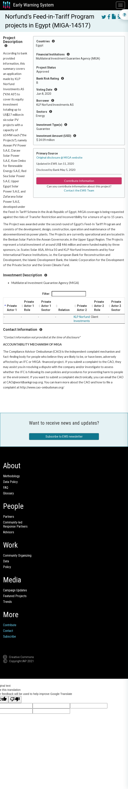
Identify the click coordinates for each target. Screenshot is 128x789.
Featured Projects (15, 596)
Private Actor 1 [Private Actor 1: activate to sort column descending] (12, 308)
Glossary (8, 493)
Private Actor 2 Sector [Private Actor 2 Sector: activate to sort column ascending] (116, 306)
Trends (7, 602)
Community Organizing (17, 555)
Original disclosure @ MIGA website (59, 157)
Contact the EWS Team (79, 190)
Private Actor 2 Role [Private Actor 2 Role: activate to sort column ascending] (99, 306)
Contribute (9, 625)
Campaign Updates (15, 590)
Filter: (64, 293)
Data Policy (10, 482)
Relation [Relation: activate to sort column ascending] (64, 310)
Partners (8, 517)
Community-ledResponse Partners (15, 524)
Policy (7, 567)
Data (6, 561)
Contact (8, 631)
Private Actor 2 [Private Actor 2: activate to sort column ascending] (82, 308)
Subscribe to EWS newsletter (64, 436)
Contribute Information (79, 180)
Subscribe (9, 636)
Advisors (8, 532)
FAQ (5, 488)
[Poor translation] (14, 699)
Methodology (11, 476)
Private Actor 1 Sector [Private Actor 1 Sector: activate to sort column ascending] (46, 306)
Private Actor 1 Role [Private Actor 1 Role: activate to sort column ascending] (29, 306)
